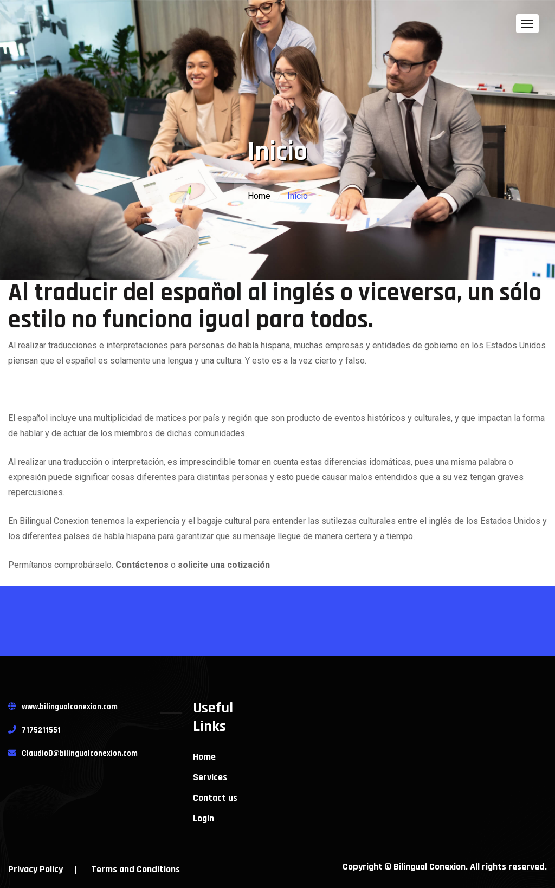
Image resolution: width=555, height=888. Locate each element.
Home (259, 196)
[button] (527, 23)
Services (210, 777)
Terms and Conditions (135, 869)
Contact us (215, 798)
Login (203, 819)
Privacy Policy (35, 869)
